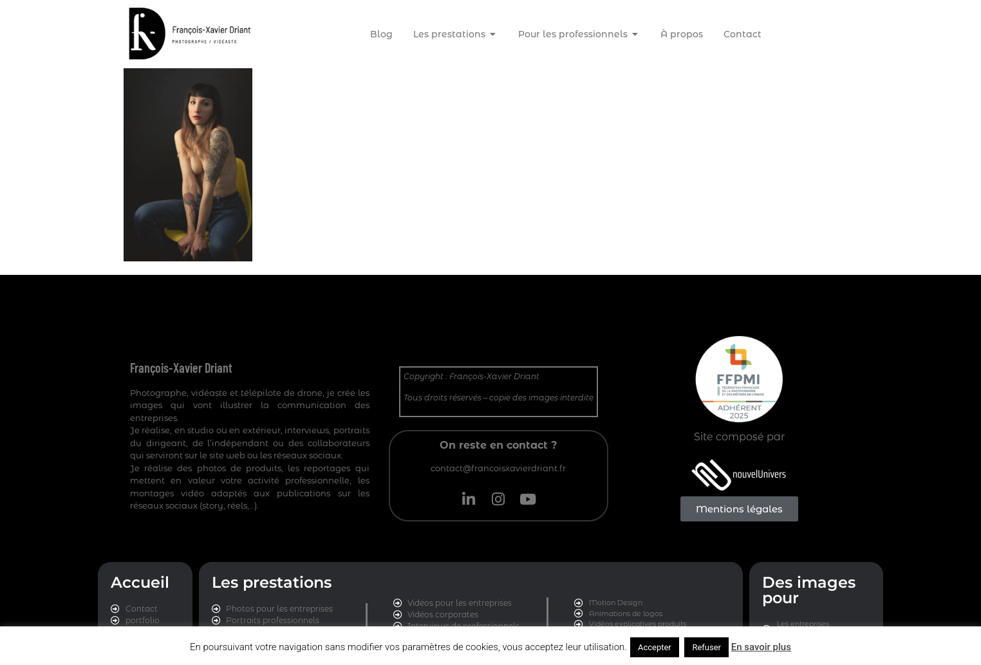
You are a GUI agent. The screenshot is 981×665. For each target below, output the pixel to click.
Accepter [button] (654, 647)
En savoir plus (761, 647)
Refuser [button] (706, 647)
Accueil (140, 582)
